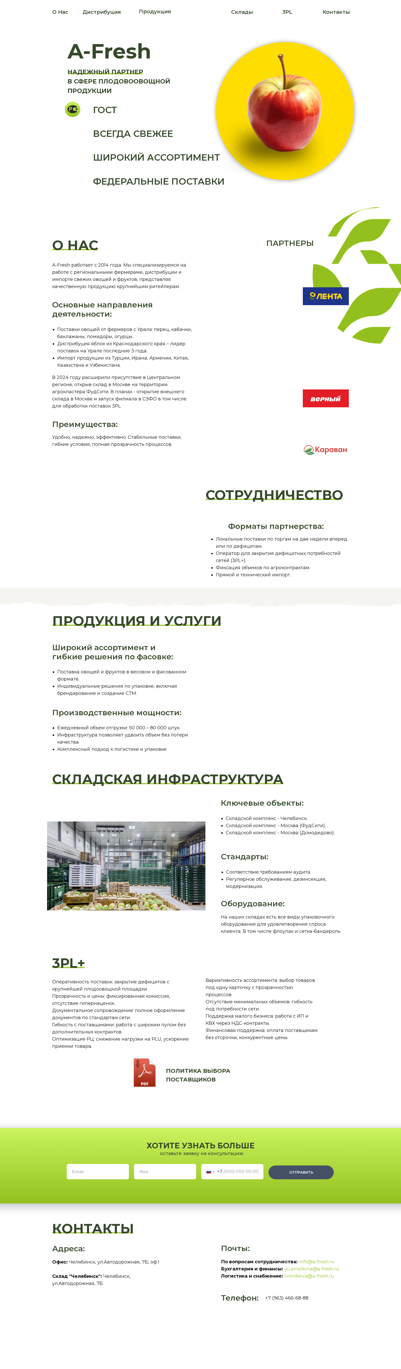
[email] (98, 1171)
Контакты (336, 12)
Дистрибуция (102, 12)
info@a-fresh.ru (316, 1262)
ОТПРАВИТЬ (301, 1172)
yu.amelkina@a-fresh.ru (311, 1269)
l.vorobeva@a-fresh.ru (309, 1276)
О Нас (60, 12)
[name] (165, 1171)
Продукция (155, 11)
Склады (242, 12)
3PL (287, 12)
